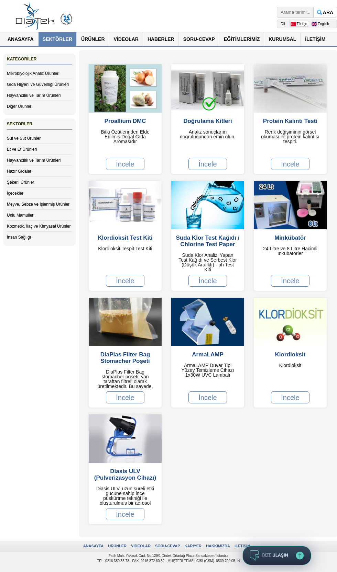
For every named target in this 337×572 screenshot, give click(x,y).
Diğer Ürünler (19, 106)
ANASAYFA (21, 39)
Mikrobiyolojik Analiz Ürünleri (33, 73)
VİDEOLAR (126, 39)
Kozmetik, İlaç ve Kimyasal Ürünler (38, 226)
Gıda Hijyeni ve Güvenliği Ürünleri (38, 84)
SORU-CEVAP (199, 39)
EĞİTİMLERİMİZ (242, 39)
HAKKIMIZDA (218, 546)
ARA (328, 12)
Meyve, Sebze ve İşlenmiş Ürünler (38, 204)
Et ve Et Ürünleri (22, 149)
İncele (125, 164)
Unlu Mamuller (20, 215)
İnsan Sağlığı (19, 237)
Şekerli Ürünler (20, 182)
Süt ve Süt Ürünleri (24, 138)
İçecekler (15, 193)
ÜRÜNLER (93, 39)
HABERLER (161, 39)
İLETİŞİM (315, 39)
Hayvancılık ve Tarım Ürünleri (34, 95)
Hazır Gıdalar (19, 171)
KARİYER (193, 546)
